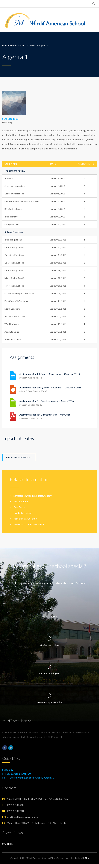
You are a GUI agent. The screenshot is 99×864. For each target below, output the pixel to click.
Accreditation (21, 501)
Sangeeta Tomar (10, 118)
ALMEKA (85, 858)
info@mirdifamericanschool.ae (22, 816)
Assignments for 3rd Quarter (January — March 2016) (47, 401)
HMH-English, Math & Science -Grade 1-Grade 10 (28, 777)
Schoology (7, 769)
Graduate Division (23, 512)
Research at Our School (25, 518)
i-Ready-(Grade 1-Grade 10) (16, 773)
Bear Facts (19, 507)
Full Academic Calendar (19, 457)
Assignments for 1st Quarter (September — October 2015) (49, 373)
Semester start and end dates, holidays (33, 495)
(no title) (7, 843)
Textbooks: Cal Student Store (29, 524)
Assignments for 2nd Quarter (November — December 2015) (50, 387)
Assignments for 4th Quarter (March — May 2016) (45, 414)
